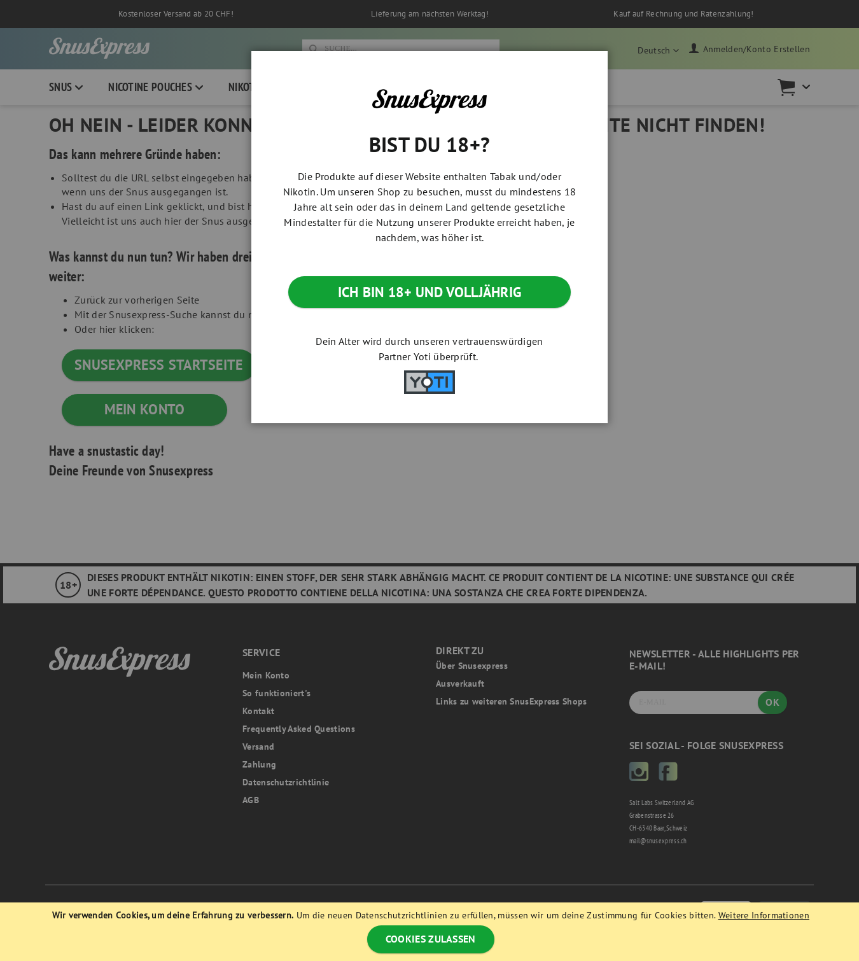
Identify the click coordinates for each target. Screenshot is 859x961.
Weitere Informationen (763, 915)
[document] (430, 931)
